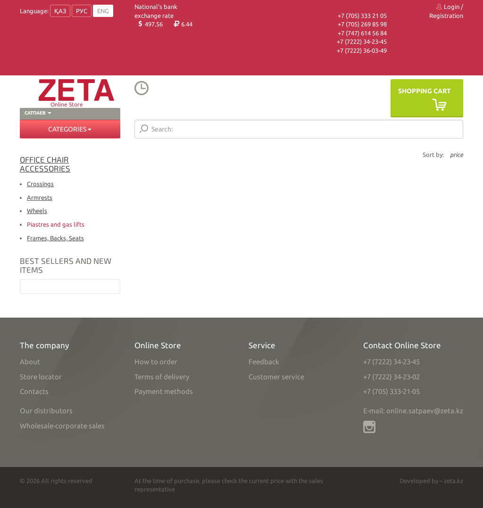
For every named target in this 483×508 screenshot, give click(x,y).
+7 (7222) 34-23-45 (362, 41)
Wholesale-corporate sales (62, 426)
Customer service (276, 377)
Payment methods (163, 391)
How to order (155, 362)
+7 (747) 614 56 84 (362, 33)
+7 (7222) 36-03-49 (362, 50)
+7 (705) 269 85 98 (362, 24)
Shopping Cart (424, 91)
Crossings (40, 183)
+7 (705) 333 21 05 (362, 15)
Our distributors (46, 411)
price (456, 154)
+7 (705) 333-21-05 (391, 391)
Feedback (264, 362)
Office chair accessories (45, 164)
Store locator (41, 377)
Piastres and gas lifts (55, 224)
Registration (446, 15)
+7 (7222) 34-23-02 (391, 377)
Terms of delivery (161, 377)
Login (447, 6)
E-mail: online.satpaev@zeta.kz (413, 411)
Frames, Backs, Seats (55, 238)
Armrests (39, 197)
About (30, 362)
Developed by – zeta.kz (431, 480)
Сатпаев (38, 112)
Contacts (34, 391)
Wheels (37, 210)
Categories (70, 129)
